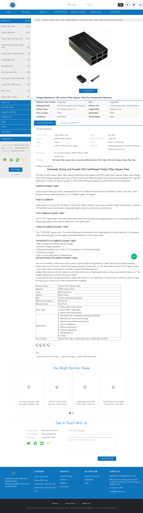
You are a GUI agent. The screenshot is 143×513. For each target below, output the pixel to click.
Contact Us (95, 12)
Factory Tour (61, 12)
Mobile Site (86, 503)
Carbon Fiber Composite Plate (15, 53)
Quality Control (78, 12)
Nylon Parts (15, 91)
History (63, 480)
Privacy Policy (70, 503)
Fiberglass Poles (15, 66)
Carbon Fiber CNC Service (15, 84)
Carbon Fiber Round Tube (87, 357)
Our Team (64, 487)
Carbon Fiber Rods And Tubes (47, 357)
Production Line (92, 476)
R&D (86, 483)
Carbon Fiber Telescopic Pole (15, 39)
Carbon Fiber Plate (15, 32)
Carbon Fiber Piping (68, 357)
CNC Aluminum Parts (15, 72)
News (3, 122)
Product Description (70, 123)
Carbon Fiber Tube (15, 26)
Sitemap (55, 503)
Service (63, 483)
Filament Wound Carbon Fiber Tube (15, 46)
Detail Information (44, 123)
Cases (3, 127)
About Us (43, 12)
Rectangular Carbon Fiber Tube (15, 78)
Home (8, 12)
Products (26, 12)
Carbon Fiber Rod (15, 60)
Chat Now (115, 12)
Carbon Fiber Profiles (15, 97)
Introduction (66, 476)
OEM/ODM (89, 480)
